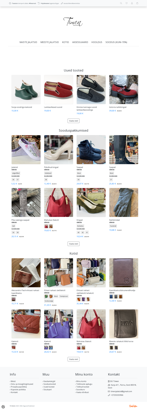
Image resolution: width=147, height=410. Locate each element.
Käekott (14, 341)
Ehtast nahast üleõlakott (54, 290)
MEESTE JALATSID (49, 42)
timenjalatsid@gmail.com (121, 391)
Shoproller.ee (133, 406)
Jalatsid (14, 167)
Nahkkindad (114, 220)
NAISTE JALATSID (28, 42)
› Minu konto (80, 381)
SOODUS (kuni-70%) (116, 42)
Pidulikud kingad (51, 167)
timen (13, 406)
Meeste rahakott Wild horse (121, 341)
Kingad (80, 220)
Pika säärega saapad (20, 220)
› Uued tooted (48, 387)
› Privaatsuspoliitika (18, 387)
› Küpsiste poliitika (18, 389)
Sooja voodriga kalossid (21, 107)
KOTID (65, 42)
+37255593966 (117, 395)
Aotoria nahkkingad (117, 107)
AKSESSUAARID (80, 42)
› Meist (13, 381)
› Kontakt (14, 392)
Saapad (80, 167)
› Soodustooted (49, 384)
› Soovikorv (80, 389)
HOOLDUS (96, 42)
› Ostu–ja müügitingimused (21, 384)
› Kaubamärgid (48, 381)
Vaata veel (73, 121)
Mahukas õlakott (51, 220)
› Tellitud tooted (82, 387)
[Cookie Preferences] (3, 407)
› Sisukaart (47, 389)
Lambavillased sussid (53, 107)
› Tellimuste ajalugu (83, 384)
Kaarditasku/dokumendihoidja (122, 290)
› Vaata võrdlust (82, 392)
